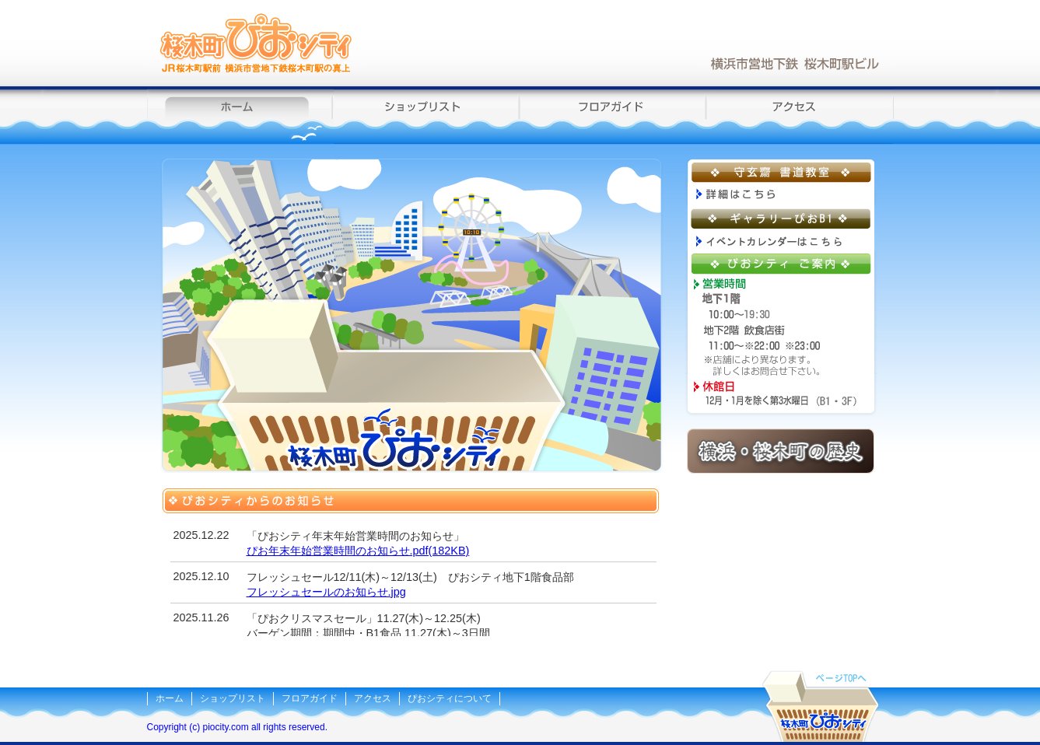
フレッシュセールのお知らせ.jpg (326, 592)
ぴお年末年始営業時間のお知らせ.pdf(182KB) (358, 550)
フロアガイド (613, 115)
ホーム (240, 115)
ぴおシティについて (450, 698)
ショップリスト (427, 115)
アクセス (800, 115)
